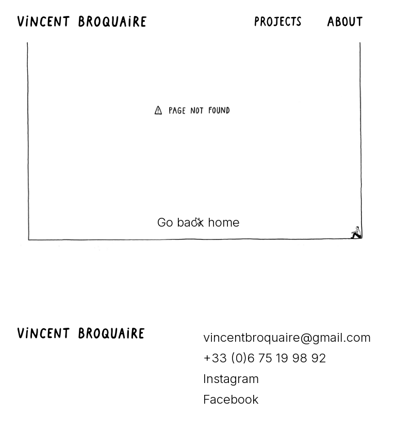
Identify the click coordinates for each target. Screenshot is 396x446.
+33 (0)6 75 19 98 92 (264, 358)
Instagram (231, 378)
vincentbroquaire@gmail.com (287, 337)
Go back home (198, 222)
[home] (87, 21)
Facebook (231, 399)
